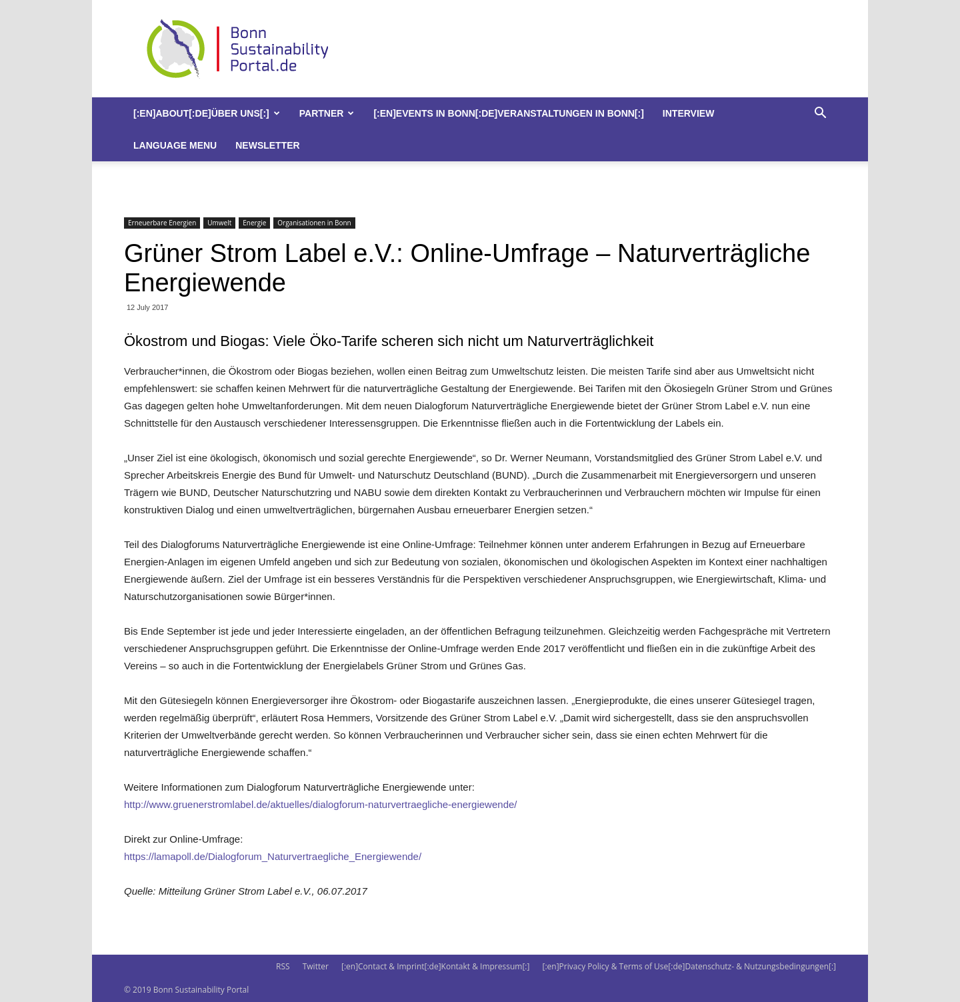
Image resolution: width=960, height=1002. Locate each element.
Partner (327, 113)
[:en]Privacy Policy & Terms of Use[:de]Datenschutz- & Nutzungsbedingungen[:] (689, 966)
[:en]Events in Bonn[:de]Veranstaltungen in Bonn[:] (508, 113)
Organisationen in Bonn (314, 222)
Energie (254, 222)
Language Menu (175, 145)
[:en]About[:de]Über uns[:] (206, 113)
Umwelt (219, 222)
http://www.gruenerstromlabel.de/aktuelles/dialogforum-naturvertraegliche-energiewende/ (320, 804)
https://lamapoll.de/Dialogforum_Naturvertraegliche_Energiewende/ (272, 856)
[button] (820, 114)
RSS (283, 966)
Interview (689, 113)
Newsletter (267, 145)
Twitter (316, 966)
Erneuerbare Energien (162, 222)
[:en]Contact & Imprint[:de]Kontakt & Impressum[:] (435, 966)
